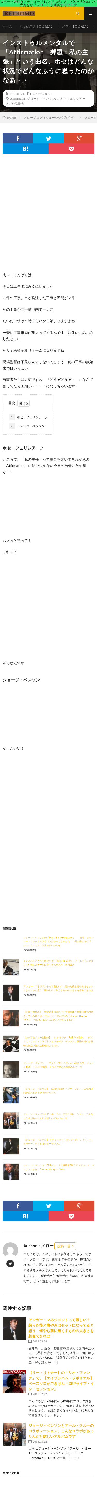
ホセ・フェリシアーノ (28, 417)
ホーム (7, 26)
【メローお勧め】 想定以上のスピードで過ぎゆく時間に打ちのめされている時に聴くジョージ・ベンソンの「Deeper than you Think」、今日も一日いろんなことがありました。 (58, 1015)
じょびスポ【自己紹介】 (37, 26)
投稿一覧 (64, 1246)
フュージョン (41, 93)
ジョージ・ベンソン (41, 98)
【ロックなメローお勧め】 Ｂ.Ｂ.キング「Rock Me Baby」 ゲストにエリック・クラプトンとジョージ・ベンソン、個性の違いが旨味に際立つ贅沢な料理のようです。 (58, 1041)
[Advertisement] (48, 218)
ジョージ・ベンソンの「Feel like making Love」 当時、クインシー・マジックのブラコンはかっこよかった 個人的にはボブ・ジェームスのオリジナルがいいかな (58, 941)
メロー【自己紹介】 (76, 26)
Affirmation (17, 98)
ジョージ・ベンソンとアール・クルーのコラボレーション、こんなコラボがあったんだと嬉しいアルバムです (61, 1430)
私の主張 (17, 103)
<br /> (18, 788)
